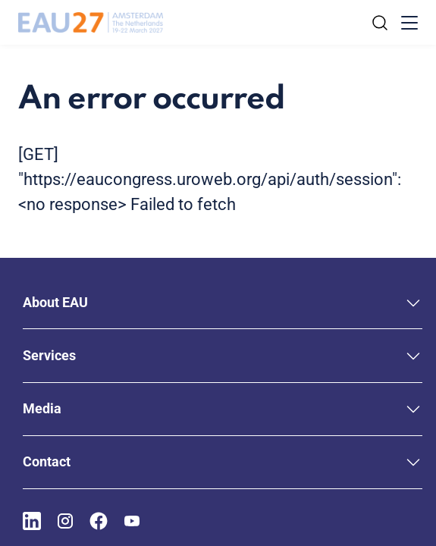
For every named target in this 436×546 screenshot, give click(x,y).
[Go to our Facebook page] (98, 521)
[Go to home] (90, 22)
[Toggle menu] (409, 23)
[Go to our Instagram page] (65, 521)
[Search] (380, 23)
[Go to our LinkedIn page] (32, 521)
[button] (222, 302)
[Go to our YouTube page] (132, 521)
